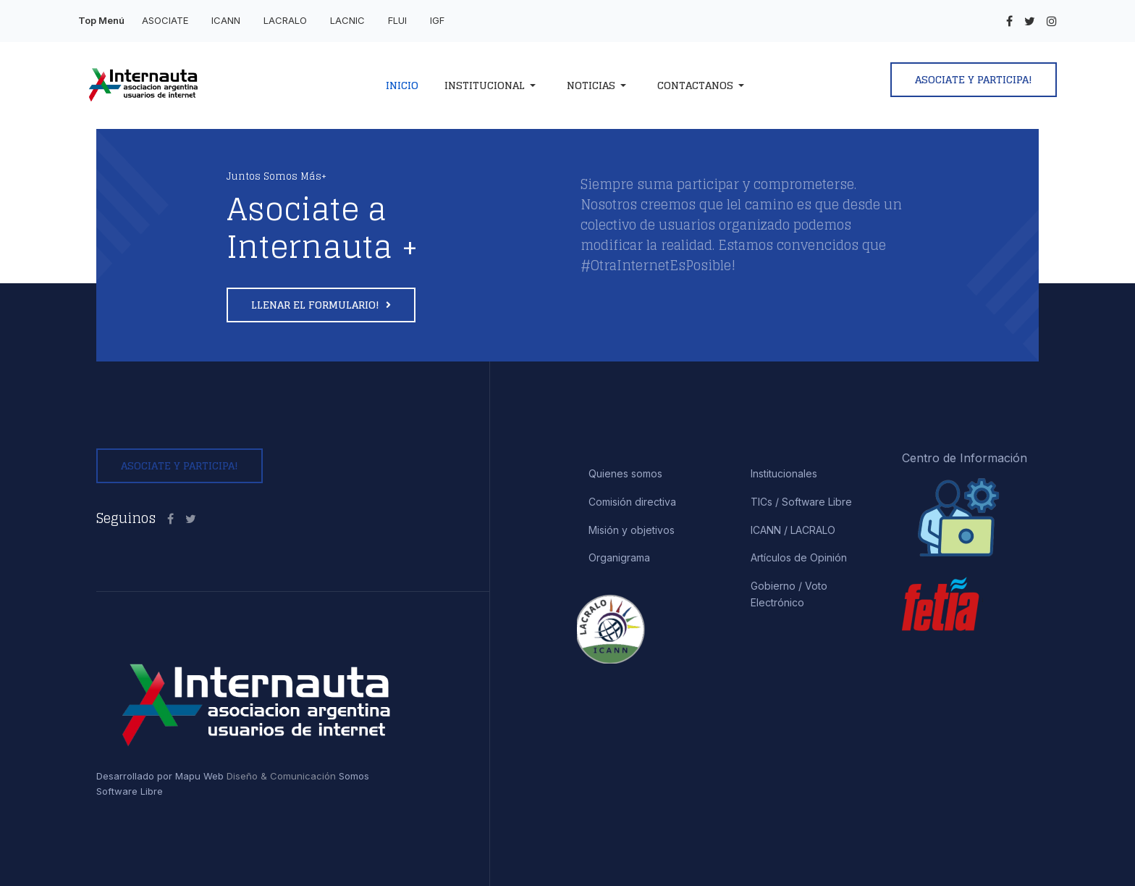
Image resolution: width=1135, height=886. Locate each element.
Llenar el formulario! (316, 305)
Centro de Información (964, 458)
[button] (492, 85)
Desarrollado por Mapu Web (160, 776)
